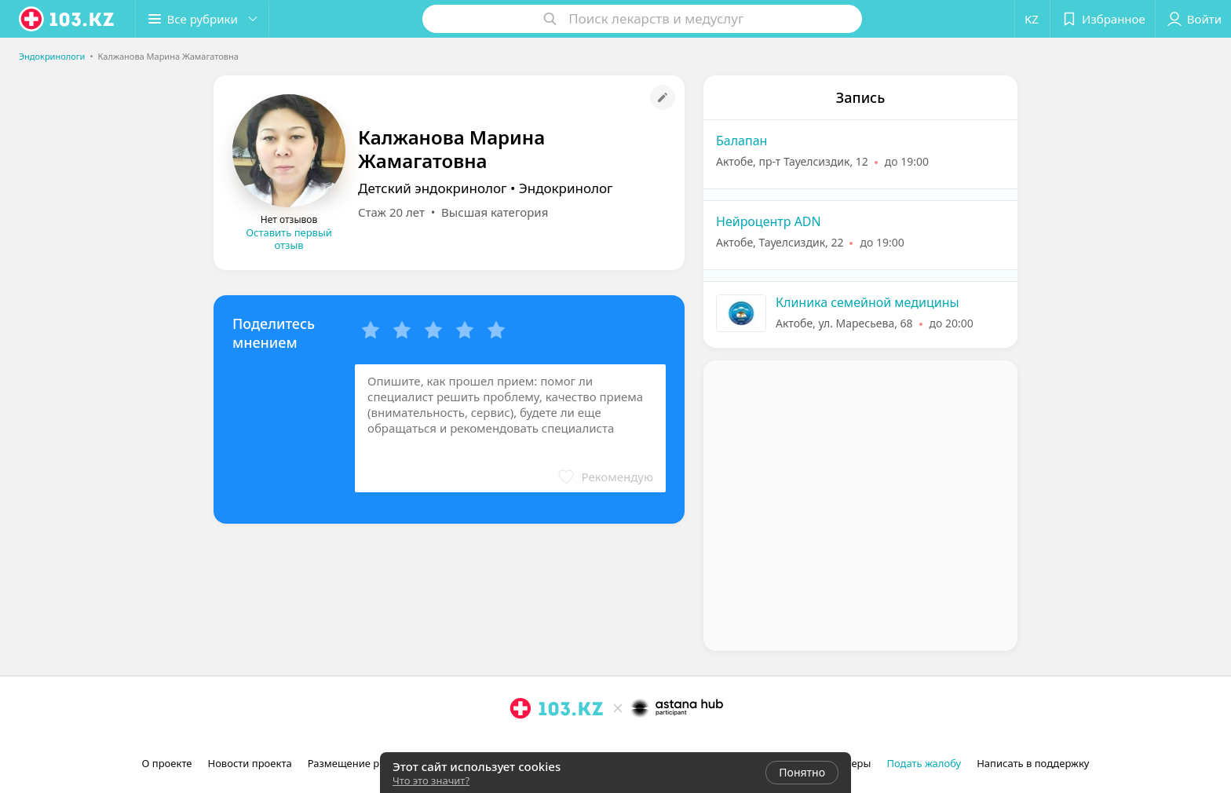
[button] (202, 19)
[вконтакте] (564, 742)
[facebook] (542, 742)
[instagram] (520, 742)
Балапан (741, 140)
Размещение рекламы (363, 763)
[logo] (67, 18)
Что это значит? (431, 780)
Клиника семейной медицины (867, 302)
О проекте (167, 763)
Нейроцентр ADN (768, 221)
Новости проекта (249, 763)
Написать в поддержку (1033, 763)
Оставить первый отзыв (289, 238)
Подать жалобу (923, 763)
